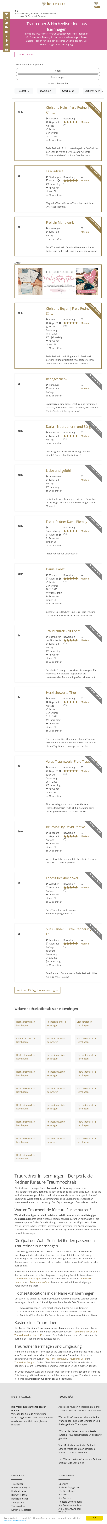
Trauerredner (18, 1506)
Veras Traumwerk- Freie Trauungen (72, 761)
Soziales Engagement (69, 1487)
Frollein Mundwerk (60, 222)
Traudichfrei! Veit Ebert (63, 631)
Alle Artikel (64, 1494)
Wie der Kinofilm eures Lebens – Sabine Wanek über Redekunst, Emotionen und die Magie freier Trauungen (79, 1421)
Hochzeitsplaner (19, 1498)
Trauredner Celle (77, 1358)
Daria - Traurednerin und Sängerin (71, 426)
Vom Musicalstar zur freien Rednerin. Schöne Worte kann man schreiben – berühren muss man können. (78, 1449)
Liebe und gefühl (58, 470)
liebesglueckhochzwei (62, 878)
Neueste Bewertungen (70, 1501)
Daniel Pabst (55, 569)
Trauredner (17, 1483)
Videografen (17, 1502)
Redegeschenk (56, 379)
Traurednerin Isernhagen (27, 1278)
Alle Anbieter (65, 1498)
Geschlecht (68, 90)
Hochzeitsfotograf (20, 1487)
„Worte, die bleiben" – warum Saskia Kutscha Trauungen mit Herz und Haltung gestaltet (80, 1435)
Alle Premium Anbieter (70, 1505)
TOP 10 (62, 1512)
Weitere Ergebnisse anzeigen (37, 990)
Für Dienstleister (67, 1491)
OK (94, 1518)
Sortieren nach (93, 90)
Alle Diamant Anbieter (70, 1508)
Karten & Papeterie (21, 1509)
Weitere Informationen (15, 1520)
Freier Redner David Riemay (66, 522)
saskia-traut (54, 171)
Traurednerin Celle (39, 1282)
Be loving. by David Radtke (65, 827)
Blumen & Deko (19, 1494)
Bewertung (45, 90)
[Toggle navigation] (7, 3)
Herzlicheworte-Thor (61, 692)
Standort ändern (24, 54)
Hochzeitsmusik (19, 1491)
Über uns (63, 1483)
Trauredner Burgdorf (25, 1362)
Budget (22, 90)
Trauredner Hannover (56, 1358)
